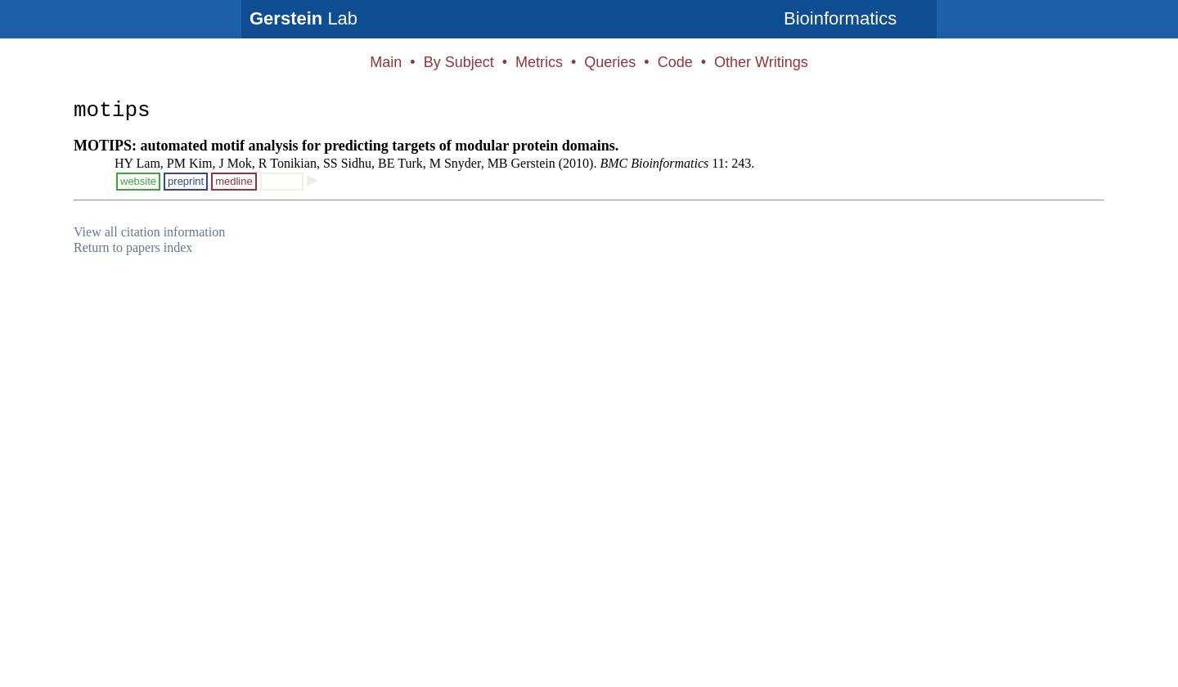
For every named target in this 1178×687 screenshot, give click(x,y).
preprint (186, 181)
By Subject (459, 62)
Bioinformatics (840, 18)
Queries (610, 62)
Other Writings (761, 62)
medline (234, 181)
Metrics (539, 62)
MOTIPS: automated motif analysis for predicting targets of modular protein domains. (346, 145)
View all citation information (149, 232)
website (138, 181)
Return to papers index (133, 247)
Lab (303, 18)
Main (386, 62)
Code (675, 62)
